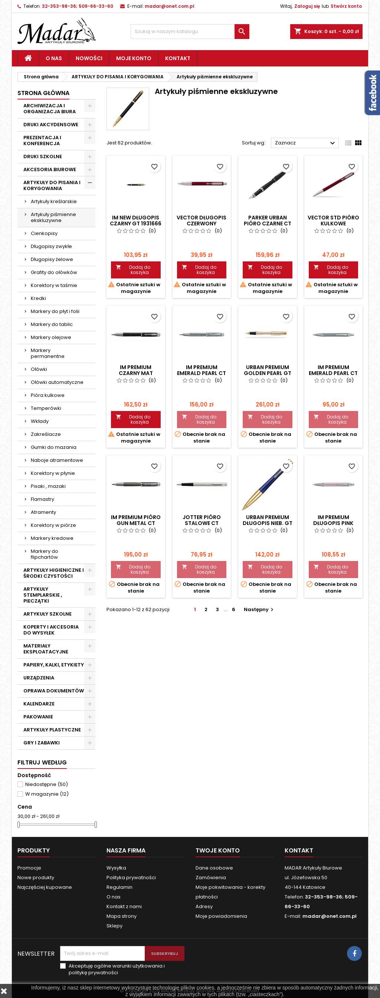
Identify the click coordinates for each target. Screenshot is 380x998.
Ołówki (39, 369)
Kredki (38, 298)
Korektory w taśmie (54, 285)
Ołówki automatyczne (57, 382)
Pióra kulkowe (48, 395)
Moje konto (133, 58)
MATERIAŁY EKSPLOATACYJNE (45, 648)
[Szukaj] (190, 31)
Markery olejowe (51, 337)
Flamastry (42, 499)
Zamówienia (211, 877)
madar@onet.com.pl (169, 6)
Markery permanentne (48, 353)
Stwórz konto (346, 6)
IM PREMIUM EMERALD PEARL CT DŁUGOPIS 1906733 (333, 373)
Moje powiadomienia (221, 916)
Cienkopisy (44, 233)
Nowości (89, 58)
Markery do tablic (52, 324)
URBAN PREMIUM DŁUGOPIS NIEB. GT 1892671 (267, 523)
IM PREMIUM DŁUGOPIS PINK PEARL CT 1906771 (333, 523)
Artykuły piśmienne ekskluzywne (53, 217)
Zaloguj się (307, 6)
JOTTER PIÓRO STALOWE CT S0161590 (202, 523)
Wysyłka (116, 867)
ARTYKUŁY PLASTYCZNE (52, 729)
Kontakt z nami (124, 906)
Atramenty (43, 512)
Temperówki (46, 408)
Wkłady (40, 421)
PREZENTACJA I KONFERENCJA (42, 140)
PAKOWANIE (38, 716)
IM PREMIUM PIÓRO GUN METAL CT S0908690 (136, 523)
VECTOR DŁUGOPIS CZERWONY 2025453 (201, 223)
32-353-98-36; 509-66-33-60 (77, 6)
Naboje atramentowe (57, 460)
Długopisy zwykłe (51, 246)
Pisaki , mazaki (48, 486)
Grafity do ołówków (54, 272)
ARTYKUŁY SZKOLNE (47, 613)
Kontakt (177, 58)
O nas (54, 58)
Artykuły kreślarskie (54, 201)
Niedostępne (46, 784)
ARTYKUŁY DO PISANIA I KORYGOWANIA (52, 185)
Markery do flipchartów (44, 554)
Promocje (29, 867)
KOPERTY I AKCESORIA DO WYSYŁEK (51, 629)
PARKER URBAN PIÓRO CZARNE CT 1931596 (267, 223)
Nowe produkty (35, 877)
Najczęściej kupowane (44, 887)
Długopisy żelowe (52, 259)
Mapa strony (122, 916)
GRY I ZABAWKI (41, 742)
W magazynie (47, 794)
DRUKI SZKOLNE (42, 156)
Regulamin (119, 887)
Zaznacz (306, 143)
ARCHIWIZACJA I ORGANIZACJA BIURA (49, 108)
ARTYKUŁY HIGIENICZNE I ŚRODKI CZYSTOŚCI (53, 573)
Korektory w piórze (53, 525)
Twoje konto (218, 850)
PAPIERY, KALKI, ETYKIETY (53, 664)
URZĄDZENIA (38, 677)
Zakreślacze (46, 434)
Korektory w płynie (53, 473)
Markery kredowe (52, 538)
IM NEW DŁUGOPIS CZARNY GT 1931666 (135, 220)
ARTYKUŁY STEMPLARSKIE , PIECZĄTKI (42, 595)
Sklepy (114, 925)
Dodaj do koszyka (133, 269)
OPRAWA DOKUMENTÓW (53, 690)
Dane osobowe (214, 867)
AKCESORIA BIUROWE (49, 169)
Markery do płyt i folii (55, 311)
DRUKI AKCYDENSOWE (50, 124)
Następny (259, 609)
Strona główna (43, 93)
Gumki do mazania (53, 447)
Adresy (204, 906)
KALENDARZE (39, 703)
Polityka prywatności (131, 877)
